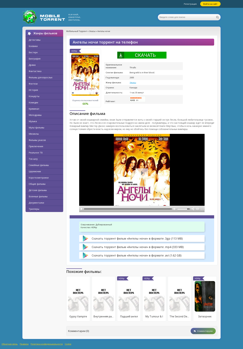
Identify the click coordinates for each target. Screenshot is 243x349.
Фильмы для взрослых (40, 77)
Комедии (33, 102)
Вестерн (33, 52)
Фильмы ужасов (37, 140)
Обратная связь (10, 344)
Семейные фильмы (39, 165)
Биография (34, 58)
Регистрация (190, 4)
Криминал (34, 108)
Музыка (33, 121)
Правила (24, 344)
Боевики (33, 46)
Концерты (34, 96)
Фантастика (35, 71)
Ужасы (133, 82)
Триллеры (34, 208)
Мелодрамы (35, 115)
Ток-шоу (33, 158)
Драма (32, 64)
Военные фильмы (38, 196)
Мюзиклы (34, 133)
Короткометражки (39, 177)
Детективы (34, 39)
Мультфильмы (36, 127)
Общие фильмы (37, 183)
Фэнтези (33, 83)
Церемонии (35, 171)
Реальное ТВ (36, 152)
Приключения (36, 146)
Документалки (36, 202)
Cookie (68, 344)
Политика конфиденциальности (47, 344)
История (33, 89)
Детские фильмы (38, 190)
